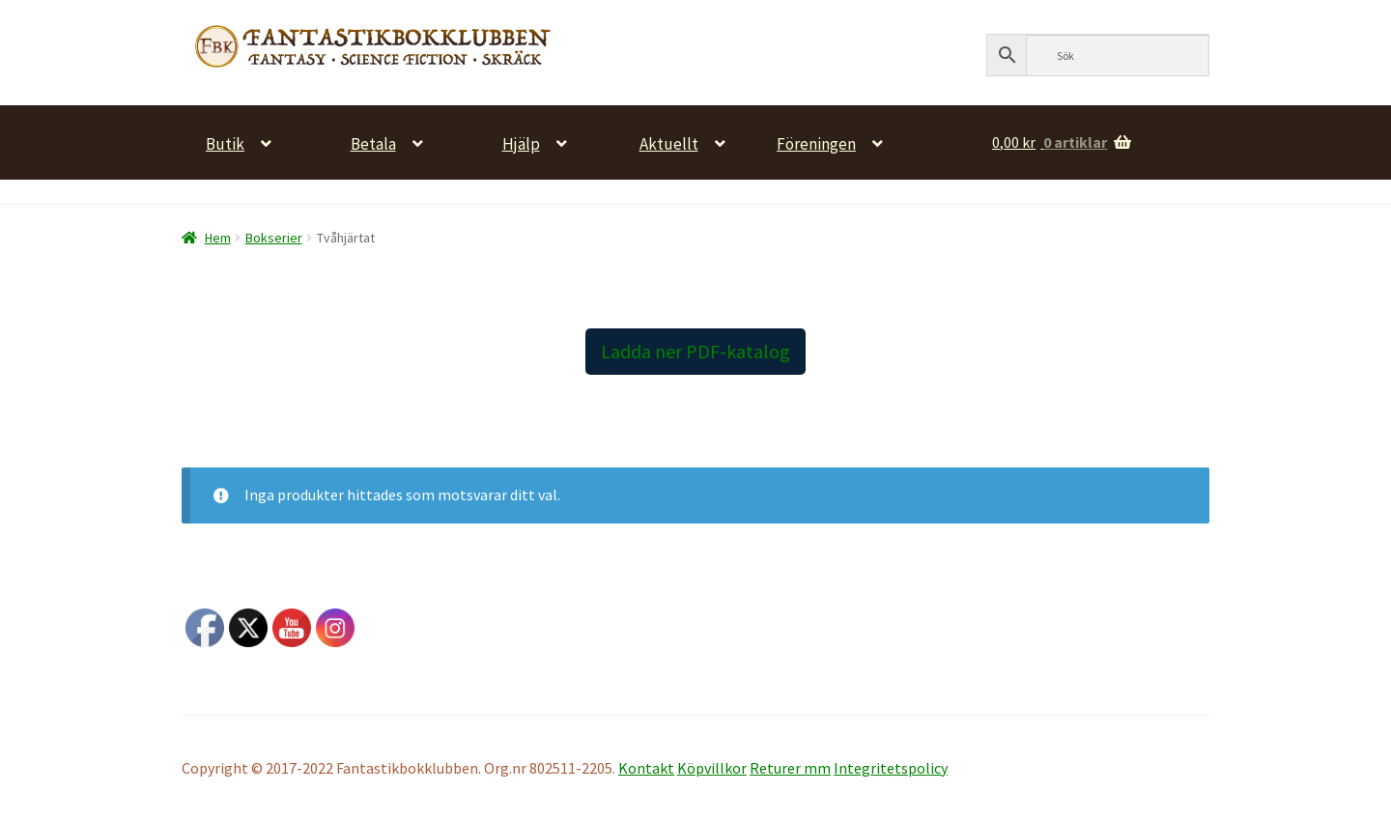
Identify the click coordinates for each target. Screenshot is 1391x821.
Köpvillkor (712, 768)
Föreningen (816, 141)
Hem (218, 237)
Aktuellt (668, 141)
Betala (373, 141)
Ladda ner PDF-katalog (695, 351)
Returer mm (790, 768)
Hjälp (521, 141)
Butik (225, 141)
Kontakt (646, 768)
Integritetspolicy (891, 768)
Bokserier (273, 237)
